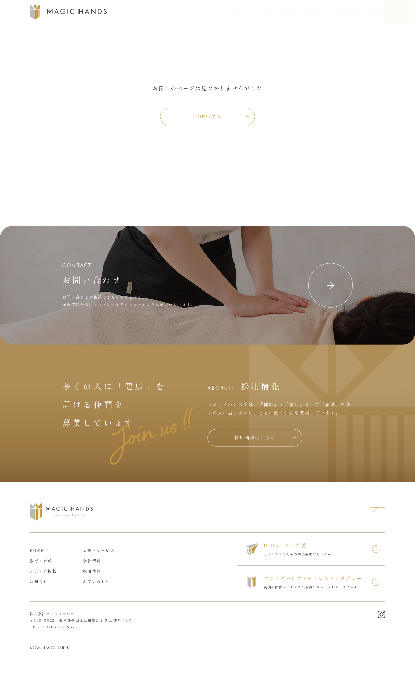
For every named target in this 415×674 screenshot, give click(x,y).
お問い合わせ (387, 11)
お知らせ (341, 11)
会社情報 (243, 11)
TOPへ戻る (207, 116)
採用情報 (312, 11)
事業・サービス (172, 11)
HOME (37, 550)
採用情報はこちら (254, 437)
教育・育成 (211, 11)
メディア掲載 (277, 11)
